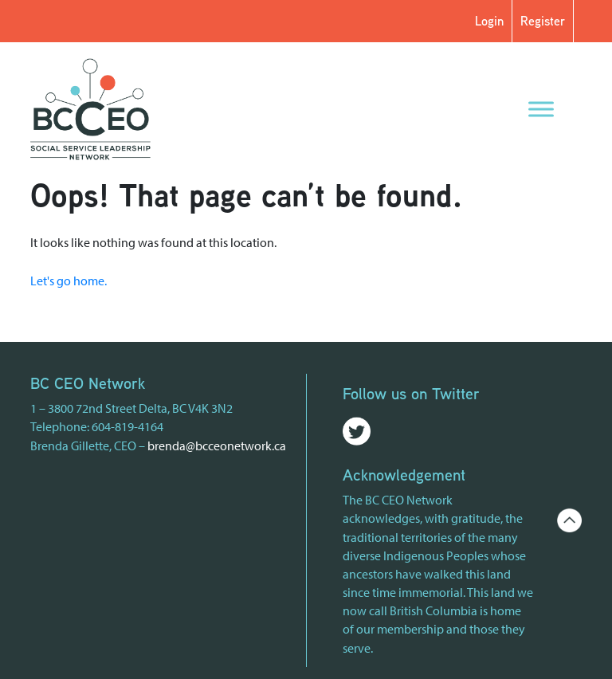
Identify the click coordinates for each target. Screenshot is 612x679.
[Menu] (541, 108)
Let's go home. (68, 280)
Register (542, 20)
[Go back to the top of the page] (569, 519)
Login (489, 20)
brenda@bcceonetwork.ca (216, 445)
